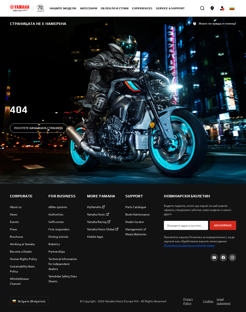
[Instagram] (232, 257)
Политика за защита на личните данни (189, 245)
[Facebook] (223, 257)
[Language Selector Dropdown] (232, 8)
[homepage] (19, 8)
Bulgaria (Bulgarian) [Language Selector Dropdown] (28, 301)
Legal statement (224, 301)
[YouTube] (214, 257)
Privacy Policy (188, 301)
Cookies (208, 301)
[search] (202, 8)
